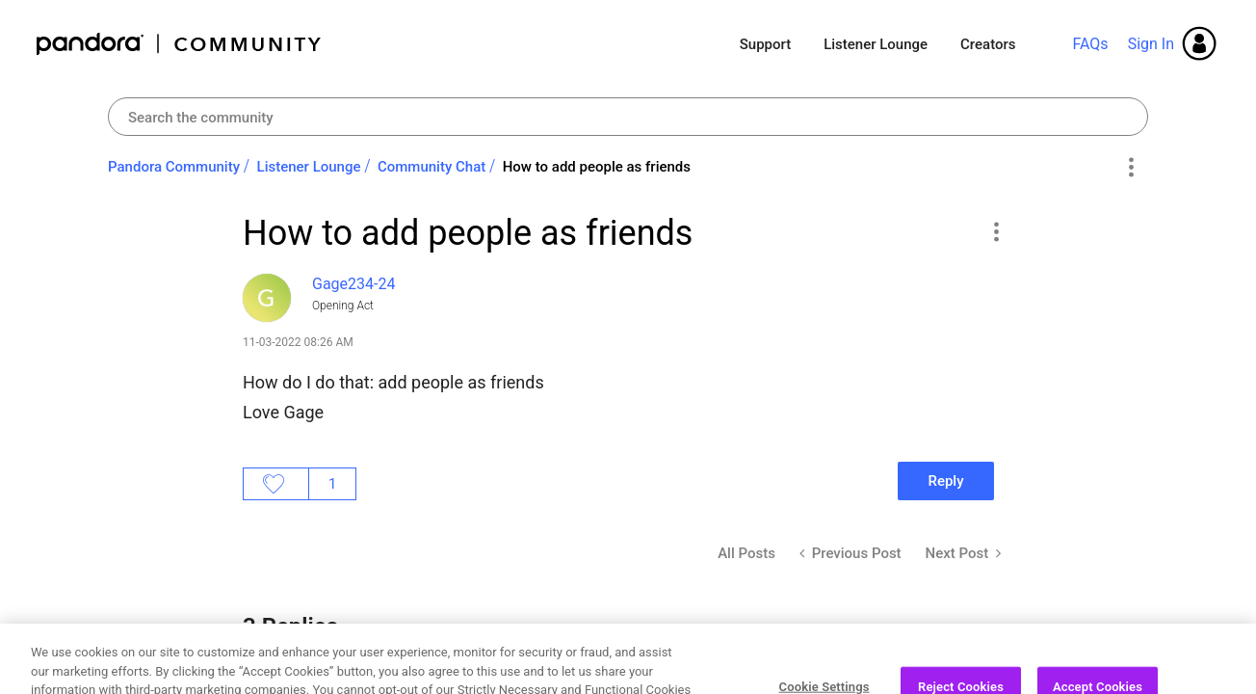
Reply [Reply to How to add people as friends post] (945, 481)
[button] (995, 231)
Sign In (1151, 44)
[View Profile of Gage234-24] (353, 284)
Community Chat (431, 166)
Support (765, 44)
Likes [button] (276, 483)
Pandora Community (180, 44)
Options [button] (1130, 167)
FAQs (1090, 44)
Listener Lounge (876, 44)
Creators (987, 44)
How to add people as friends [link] (597, 166)
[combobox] (628, 116)
